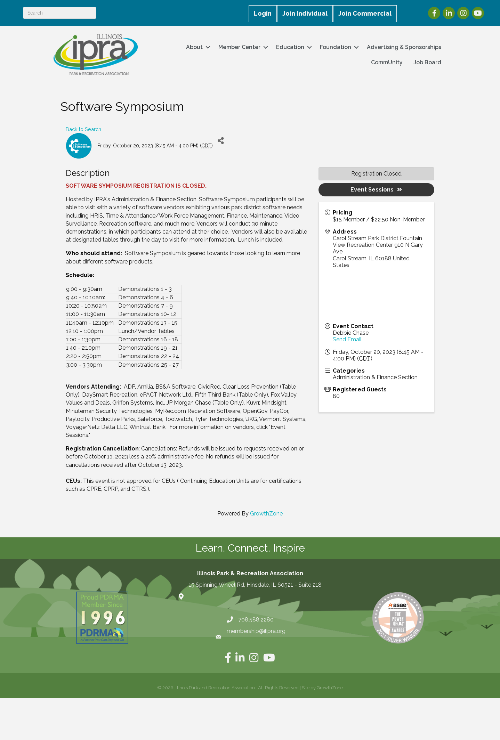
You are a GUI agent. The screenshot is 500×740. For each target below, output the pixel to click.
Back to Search (83, 129)
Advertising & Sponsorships (404, 47)
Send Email (347, 339)
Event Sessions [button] (376, 189)
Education (290, 47)
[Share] (220, 140)
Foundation (335, 47)
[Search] (59, 13)
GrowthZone (266, 513)
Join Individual (305, 13)
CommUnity (387, 62)
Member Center (239, 47)
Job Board (427, 62)
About (194, 47)
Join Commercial (365, 13)
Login (263, 13)
